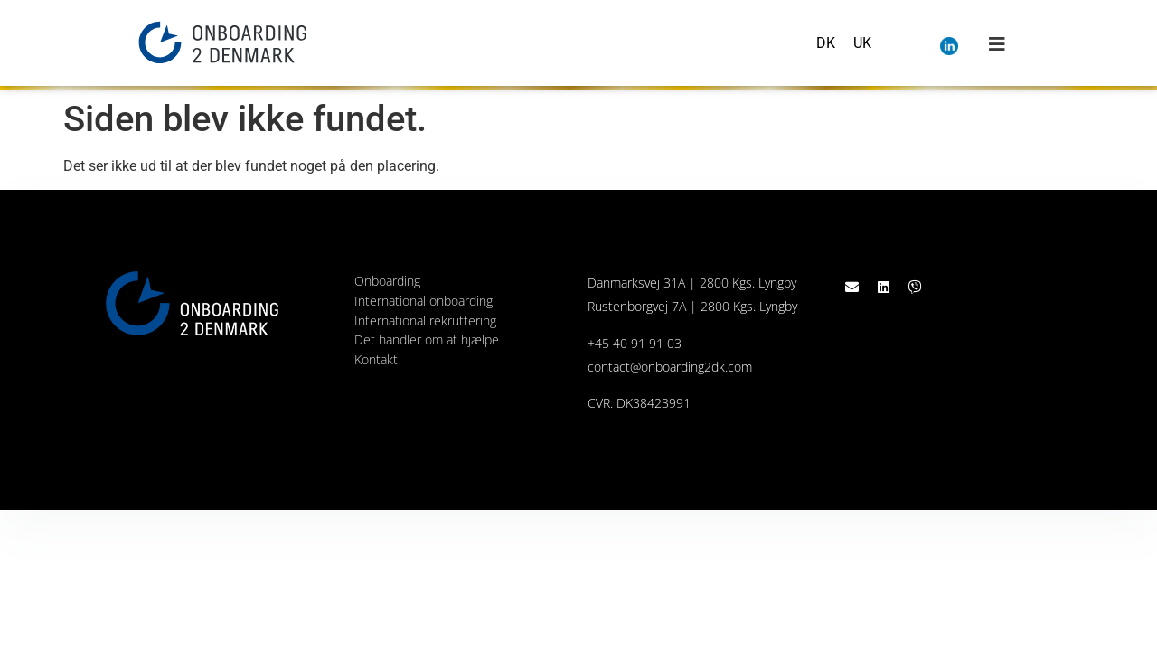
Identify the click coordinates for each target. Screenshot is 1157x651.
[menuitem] (825, 43)
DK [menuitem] (825, 42)
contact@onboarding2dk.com (670, 366)
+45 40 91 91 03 (635, 343)
